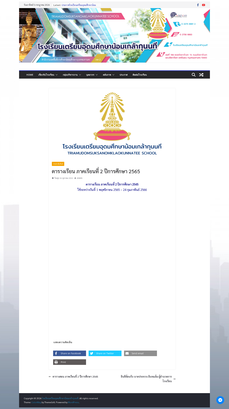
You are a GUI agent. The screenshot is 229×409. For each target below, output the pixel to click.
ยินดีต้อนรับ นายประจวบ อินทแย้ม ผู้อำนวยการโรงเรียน (148, 379)
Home (29, 74)
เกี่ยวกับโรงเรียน (46, 74)
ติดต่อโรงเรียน (140, 74)
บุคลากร (90, 74)
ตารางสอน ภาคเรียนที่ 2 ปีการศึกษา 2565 (73, 376)
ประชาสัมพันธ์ (58, 164)
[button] (56, 75)
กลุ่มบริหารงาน (70, 74)
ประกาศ (124, 74)
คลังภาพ (107, 74)
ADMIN (79, 178)
